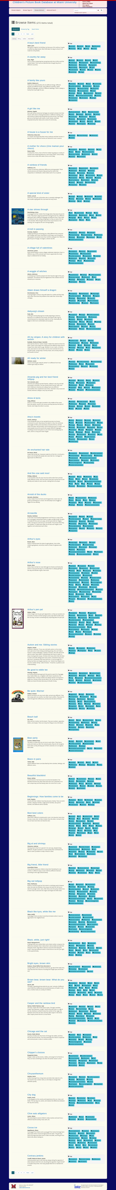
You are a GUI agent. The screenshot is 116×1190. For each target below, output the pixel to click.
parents (97, 95)
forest (79, 1013)
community (97, 84)
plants (71, 1147)
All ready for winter (36, 358)
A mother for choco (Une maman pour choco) (45, 147)
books (71, 114)
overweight (81, 300)
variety (92, 995)
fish (98, 675)
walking (78, 955)
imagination (81, 119)
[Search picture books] (101, 10)
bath (91, 615)
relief (71, 594)
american (72, 1133)
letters (71, 725)
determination (81, 317)
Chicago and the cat (37, 1031)
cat (78, 819)
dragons (96, 296)
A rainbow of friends (37, 165)
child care (72, 617)
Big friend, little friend (37, 864)
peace (99, 175)
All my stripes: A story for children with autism (46, 338)
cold (79, 1140)
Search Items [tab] (35, 29)
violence (88, 634)
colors (98, 720)
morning (72, 481)
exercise (89, 783)
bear (71, 152)
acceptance (73, 149)
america (80, 60)
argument (79, 884)
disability (82, 170)
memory (72, 992)
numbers (80, 725)
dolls (81, 385)
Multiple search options (80, 12)
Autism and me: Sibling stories (42, 645)
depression (73, 580)
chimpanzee (82, 617)
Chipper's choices (36, 1052)
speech (71, 182)
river (100, 434)
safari (71, 437)
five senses (83, 547)
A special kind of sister (38, 193)
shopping (88, 830)
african (71, 60)
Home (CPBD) (86, 1)
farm (78, 479)
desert (87, 425)
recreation (98, 748)
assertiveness (73, 253)
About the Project (87, 3)
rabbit (95, 828)
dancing (72, 699)
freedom (87, 1013)
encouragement (83, 91)
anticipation (73, 568)
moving (72, 324)
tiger (90, 833)
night (94, 217)
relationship (73, 98)
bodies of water (93, 112)
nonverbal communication (84, 95)
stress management (75, 462)
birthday (72, 887)
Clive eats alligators (37, 1113)
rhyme (89, 484)
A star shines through (37, 209)
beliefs (81, 516)
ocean (97, 121)
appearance (84, 568)
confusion (91, 1098)
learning (72, 201)
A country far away (36, 57)
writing (71, 636)
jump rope (72, 624)
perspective (73, 177)
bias (79, 570)
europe (72, 427)
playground (73, 708)
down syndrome (89, 701)
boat (78, 720)
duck (71, 479)
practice (84, 326)
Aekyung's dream (35, 311)
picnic (87, 828)
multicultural (73, 70)
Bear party (32, 738)
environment (83, 1011)
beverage (83, 1135)
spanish (72, 439)
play (89, 627)
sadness (85, 303)
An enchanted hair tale (38, 450)
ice (84, 1145)
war (88, 220)
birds (78, 152)
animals (72, 46)
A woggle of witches (37, 271)
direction (72, 345)
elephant (82, 404)
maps (92, 67)
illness (86, 48)
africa (71, 420)
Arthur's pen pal (35, 609)
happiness (72, 502)
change (72, 196)
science (79, 350)
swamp (80, 505)
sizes (71, 408)
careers (88, 114)
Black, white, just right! (38, 940)
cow (79, 476)
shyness (95, 180)
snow (79, 1147)
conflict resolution (74, 86)
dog (79, 48)
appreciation (83, 168)
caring (90, 340)
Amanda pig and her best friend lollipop (42, 378)
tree (96, 833)
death (92, 401)
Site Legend (85, 5)
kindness (72, 873)
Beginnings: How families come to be (45, 796)
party (90, 748)
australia (79, 422)
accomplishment (74, 1131)
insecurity (91, 298)
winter (71, 368)
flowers (98, 826)
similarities (93, 366)
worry (71, 601)
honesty (72, 347)
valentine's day (89, 260)
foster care (80, 802)
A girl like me (33, 108)
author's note (79, 213)
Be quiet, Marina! (35, 691)
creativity (97, 256)
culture (96, 86)
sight (78, 995)
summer (72, 682)
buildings (79, 114)
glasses (71, 549)
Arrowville (32, 513)
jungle (81, 429)
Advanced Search (51, 10)
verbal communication (76, 239)
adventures (73, 232)
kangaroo (89, 429)
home (71, 95)
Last (32, 34)
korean (89, 321)
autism (83, 340)
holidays (72, 260)
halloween (80, 279)
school (93, 48)
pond (71, 680)
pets (77, 484)
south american (90, 437)
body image (95, 293)
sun (97, 1103)
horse (84, 479)
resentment (80, 594)
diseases (91, 699)
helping (72, 406)
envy (71, 584)
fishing (94, 722)
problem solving (74, 303)
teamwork (72, 856)
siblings (93, 98)
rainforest (91, 434)
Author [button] (24, 38)
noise (80, 481)
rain (97, 1018)
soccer (90, 70)
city (95, 213)
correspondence (88, 620)
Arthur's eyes (33, 539)
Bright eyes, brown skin (38, 963)
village (81, 72)
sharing (89, 1039)
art (70, 213)
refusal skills (96, 592)
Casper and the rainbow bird (41, 1003)
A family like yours (36, 80)
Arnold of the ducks (36, 494)
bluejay (72, 819)
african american (74, 112)
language (72, 217)
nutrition (72, 952)
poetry (81, 528)
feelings (72, 93)
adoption (82, 149)
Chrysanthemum (35, 1073)
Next (27, 34)
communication (85, 253)
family (93, 91)
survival (78, 408)
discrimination (96, 920)
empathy (93, 891)
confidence (94, 168)
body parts (83, 542)
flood (91, 826)
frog (71, 678)
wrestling (97, 634)
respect (97, 177)
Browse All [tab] (16, 29)
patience (72, 650)
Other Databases (87, 6)
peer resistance (93, 300)
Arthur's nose (33, 562)
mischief (89, 624)
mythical (72, 300)
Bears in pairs (34, 759)
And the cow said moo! (38, 473)
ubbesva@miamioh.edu (24, 1187)
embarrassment (74, 582)
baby (88, 84)
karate (81, 624)
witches (82, 282)
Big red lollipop (34, 881)
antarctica (96, 420)
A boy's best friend (36, 43)
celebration (73, 62)
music (82, 121)
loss (80, 217)
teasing (72, 554)
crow (91, 1009)
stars (81, 220)
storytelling (73, 1065)
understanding (90, 182)
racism (80, 927)
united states (73, 441)
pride (81, 177)
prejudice (84, 460)
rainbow (89, 177)
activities (72, 84)
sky (95, 830)
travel (81, 329)
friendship (82, 65)
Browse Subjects (16, 10)
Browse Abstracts (39, 10)
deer (95, 985)
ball (84, 112)
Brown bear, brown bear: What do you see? (45, 981)
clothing (96, 114)
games (95, 622)
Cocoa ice (32, 1127)
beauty (71, 570)
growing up (83, 67)
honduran (72, 429)
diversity (72, 48)
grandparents (88, 93)
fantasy (72, 237)
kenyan (98, 429)
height (78, 950)
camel (99, 422)
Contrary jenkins (35, 1156)
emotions (85, 582)
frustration (88, 319)
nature (90, 121)
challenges (91, 232)
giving (71, 1016)
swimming (72, 72)
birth (95, 60)
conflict (94, 573)
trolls (99, 237)
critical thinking (95, 62)
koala (71, 432)
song (100, 1063)
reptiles (80, 1119)
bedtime (96, 380)
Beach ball (32, 717)
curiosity (85, 343)
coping (79, 196)
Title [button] (19, 38)
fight (89, 622)
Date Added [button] (31, 38)
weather (72, 1023)
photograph (81, 124)
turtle (71, 835)
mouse (79, 406)
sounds (72, 486)
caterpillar (86, 819)
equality (72, 173)
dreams (92, 116)
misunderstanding (74, 526)
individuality (73, 175)
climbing (93, 1138)
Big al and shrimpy (36, 843)
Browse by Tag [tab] (25, 29)
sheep (97, 484)
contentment (87, 575)
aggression (91, 613)
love (81, 175)
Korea (81, 321)
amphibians (83, 673)
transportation (82, 439)
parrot (90, 1018)
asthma (80, 46)
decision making (83, 88)
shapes (81, 727)
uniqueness (73, 100)
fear (94, 277)
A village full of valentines (39, 248)
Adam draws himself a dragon (41, 290)
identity (72, 119)
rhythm (99, 528)
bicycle (88, 60)
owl (70, 484)
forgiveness (81, 894)
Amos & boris (33, 398)
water (85, 1147)
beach (71, 720)
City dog (31, 1095)
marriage (96, 802)
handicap (79, 199)
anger (81, 694)
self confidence (74, 180)
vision (95, 554)
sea (70, 854)
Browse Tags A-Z (27, 10)
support (80, 182)
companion (80, 383)
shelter (71, 138)
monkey (98, 624)
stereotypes (87, 632)
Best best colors (35, 813)
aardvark (72, 566)
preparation (90, 364)
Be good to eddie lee (37, 670)
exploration (81, 427)
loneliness (72, 1161)
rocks (80, 830)
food (79, 93)
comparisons (83, 62)
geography (92, 65)
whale (86, 408)
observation (82, 992)
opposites (72, 387)
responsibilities (74, 366)
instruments (92, 119)
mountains (96, 432)
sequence (72, 727)
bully (88, 46)
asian (71, 422)
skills (71, 632)
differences (96, 46)
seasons (84, 366)
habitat (98, 93)
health (98, 870)
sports (97, 70)
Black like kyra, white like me (41, 911)
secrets (87, 387)
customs (72, 88)
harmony (90, 173)
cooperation (87, 86)
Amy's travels (33, 417)
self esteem (83, 98)
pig (80, 387)
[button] (98, 10)
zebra (87, 350)
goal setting (73, 67)
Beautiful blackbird (36, 775)
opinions (99, 589)
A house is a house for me (40, 132)
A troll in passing (35, 229)
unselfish (82, 185)
